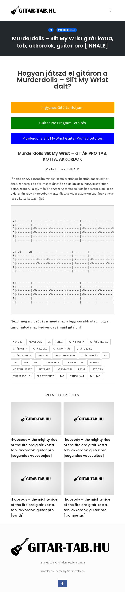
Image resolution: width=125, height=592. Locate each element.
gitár (59, 341)
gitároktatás (62, 348)
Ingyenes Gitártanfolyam (62, 107)
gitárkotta (20, 348)
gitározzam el (22, 355)
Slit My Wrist (45, 376)
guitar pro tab (74, 362)
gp (105, 355)
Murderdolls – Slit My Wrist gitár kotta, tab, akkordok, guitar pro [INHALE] (62, 42)
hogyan (94, 362)
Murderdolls (66, 30)
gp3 (15, 362)
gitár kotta (76, 341)
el (49, 341)
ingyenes (44, 369)
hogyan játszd (22, 369)
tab (62, 376)
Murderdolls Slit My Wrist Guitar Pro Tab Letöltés (62, 138)
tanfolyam (77, 376)
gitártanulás (89, 355)
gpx (36, 362)
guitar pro (52, 362)
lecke (81, 369)
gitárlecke (40, 348)
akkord (18, 341)
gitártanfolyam (65, 355)
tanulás (95, 376)
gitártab (43, 355)
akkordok (35, 341)
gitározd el (84, 348)
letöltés (97, 369)
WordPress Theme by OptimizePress (63, 571)
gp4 (26, 362)
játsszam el (64, 369)
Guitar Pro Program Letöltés (62, 123)
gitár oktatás (99, 341)
